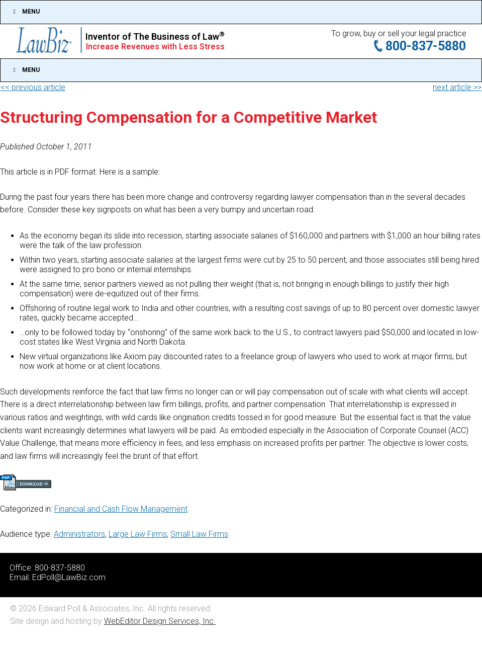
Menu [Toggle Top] (25, 11)
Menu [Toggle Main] (25, 69)
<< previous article (33, 87)
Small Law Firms (199, 534)
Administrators (79, 534)
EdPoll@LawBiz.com (69, 577)
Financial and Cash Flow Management (120, 509)
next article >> (457, 87)
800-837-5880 (425, 46)
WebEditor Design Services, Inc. (160, 621)
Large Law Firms (138, 534)
